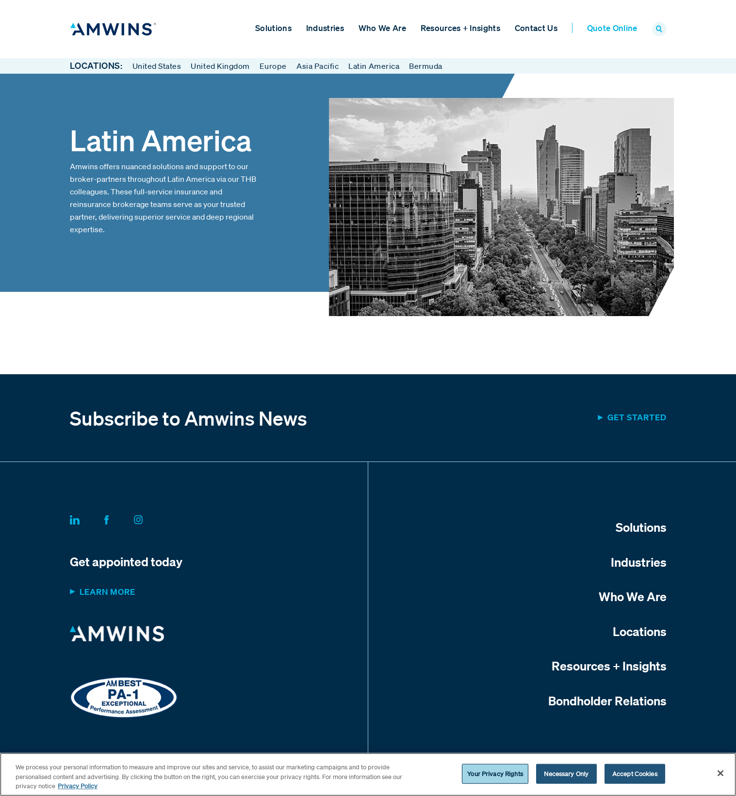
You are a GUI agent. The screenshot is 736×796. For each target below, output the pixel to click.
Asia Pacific (317, 66)
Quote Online (612, 28)
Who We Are (382, 28)
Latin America (373, 66)
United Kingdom (220, 66)
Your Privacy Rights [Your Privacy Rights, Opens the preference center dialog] (495, 773)
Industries (325, 28)
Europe (273, 66)
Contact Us (536, 28)
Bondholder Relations (607, 700)
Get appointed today (126, 562)
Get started (637, 418)
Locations (640, 631)
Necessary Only (566, 773)
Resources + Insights (460, 28)
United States (156, 66)
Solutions (273, 28)
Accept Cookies (634, 773)
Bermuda (425, 66)
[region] (368, 774)
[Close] (720, 773)
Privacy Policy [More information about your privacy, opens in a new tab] (78, 786)
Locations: (96, 66)
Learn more (107, 592)
